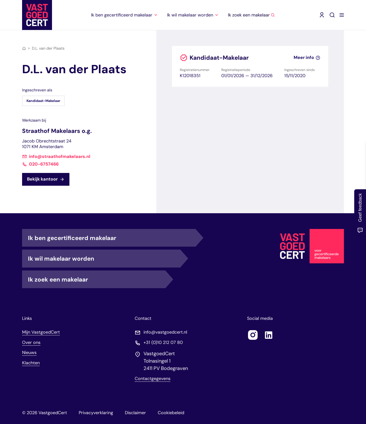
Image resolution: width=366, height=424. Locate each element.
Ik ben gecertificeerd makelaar (112, 238)
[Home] (24, 48)
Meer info (307, 57)
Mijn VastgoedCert (41, 332)
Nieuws (29, 352)
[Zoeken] (332, 15)
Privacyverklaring (96, 413)
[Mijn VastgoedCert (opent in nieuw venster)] (322, 15)
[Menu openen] (342, 15)
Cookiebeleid (171, 413)
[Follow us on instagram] (253, 335)
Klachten (31, 363)
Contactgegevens (152, 379)
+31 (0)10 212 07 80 (163, 342)
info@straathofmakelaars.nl (59, 156)
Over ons (31, 342)
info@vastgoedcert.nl (165, 332)
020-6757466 (44, 164)
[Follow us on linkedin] (269, 335)
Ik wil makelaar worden (104, 258)
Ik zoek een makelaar (96, 279)
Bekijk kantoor (46, 179)
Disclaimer (135, 413)
